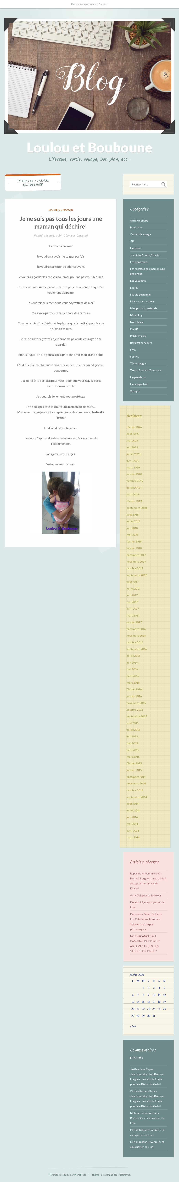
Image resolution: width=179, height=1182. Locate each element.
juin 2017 (132, 595)
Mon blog (136, 315)
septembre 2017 (137, 575)
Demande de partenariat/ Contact (89, 4)
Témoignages (138, 363)
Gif (132, 241)
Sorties (134, 356)
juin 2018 (132, 528)
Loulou (134, 287)
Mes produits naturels (143, 308)
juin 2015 (132, 736)
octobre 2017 (135, 568)
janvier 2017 (134, 622)
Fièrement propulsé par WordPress (67, 1174)
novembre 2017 (136, 561)
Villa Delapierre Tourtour (145, 895)
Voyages (135, 391)
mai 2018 (132, 534)
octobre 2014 (135, 790)
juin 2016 (132, 662)
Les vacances (138, 280)
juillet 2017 (133, 588)
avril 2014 (133, 830)
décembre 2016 (136, 628)
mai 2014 (132, 823)
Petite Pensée (138, 335)
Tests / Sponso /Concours (145, 370)
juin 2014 (132, 817)
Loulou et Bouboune (89, 147)
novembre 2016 (136, 635)
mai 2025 (132, 440)
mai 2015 (132, 743)
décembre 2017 (136, 554)
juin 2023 (132, 447)
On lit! (134, 329)
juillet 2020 (133, 454)
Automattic (124, 1174)
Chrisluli (82, 235)
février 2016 (134, 689)
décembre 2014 (136, 776)
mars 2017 (133, 615)
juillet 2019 (133, 487)
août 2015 (133, 723)
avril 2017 (133, 608)
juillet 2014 (133, 810)
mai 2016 (132, 669)
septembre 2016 (137, 649)
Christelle (136, 1091)
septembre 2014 (137, 797)
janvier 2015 (134, 770)
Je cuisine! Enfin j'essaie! (145, 255)
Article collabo (139, 220)
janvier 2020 (134, 474)
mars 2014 (133, 837)
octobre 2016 (135, 642)
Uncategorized (139, 384)
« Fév (133, 1026)
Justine (134, 1069)
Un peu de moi (138, 377)
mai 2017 (132, 601)
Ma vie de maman (60, 209)
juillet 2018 (133, 521)
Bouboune (136, 227)
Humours (136, 248)
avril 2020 (133, 460)
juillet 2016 (133, 655)
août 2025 (133, 433)
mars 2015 (133, 756)
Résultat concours (141, 342)
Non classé (137, 322)
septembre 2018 (137, 507)
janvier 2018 (134, 548)
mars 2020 (133, 467)
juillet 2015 (133, 729)
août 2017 (133, 581)
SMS (133, 349)
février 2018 (134, 541)
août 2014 (133, 803)
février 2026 (134, 427)
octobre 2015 (135, 709)
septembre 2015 (137, 716)
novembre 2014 (136, 783)
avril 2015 (133, 749)
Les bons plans (139, 261)
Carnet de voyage (140, 234)
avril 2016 (133, 675)
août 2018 (133, 514)
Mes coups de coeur (142, 301)
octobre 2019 (135, 480)
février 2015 (134, 763)
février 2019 (134, 501)
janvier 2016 (134, 696)
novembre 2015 (136, 702)
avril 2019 (133, 494)
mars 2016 (133, 682)
